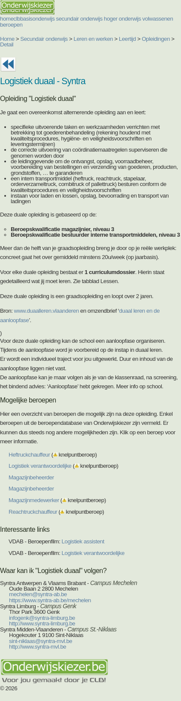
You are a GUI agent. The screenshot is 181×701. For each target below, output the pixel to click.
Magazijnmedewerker (34, 500)
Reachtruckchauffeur (33, 512)
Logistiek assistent (83, 541)
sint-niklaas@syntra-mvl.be (40, 641)
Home (7, 39)
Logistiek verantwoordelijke (40, 466)
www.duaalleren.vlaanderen (46, 311)
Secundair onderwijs (44, 39)
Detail (6, 44)
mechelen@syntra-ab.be (38, 594)
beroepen (11, 24)
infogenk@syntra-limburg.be (42, 618)
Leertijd (127, 39)
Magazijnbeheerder (31, 477)
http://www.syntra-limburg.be (42, 623)
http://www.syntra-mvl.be (37, 646)
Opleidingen (156, 39)
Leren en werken (93, 39)
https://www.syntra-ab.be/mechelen (50, 600)
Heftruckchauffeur (29, 454)
